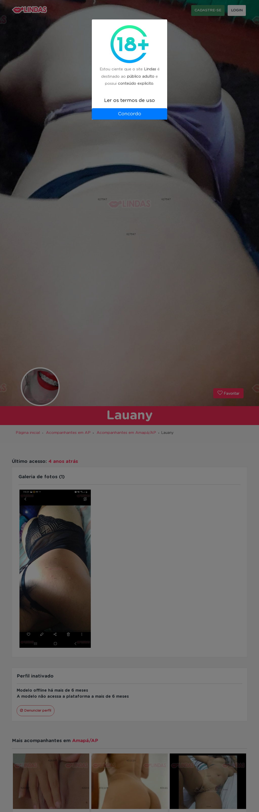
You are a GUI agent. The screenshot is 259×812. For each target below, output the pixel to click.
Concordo (129, 113)
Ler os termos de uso (129, 100)
